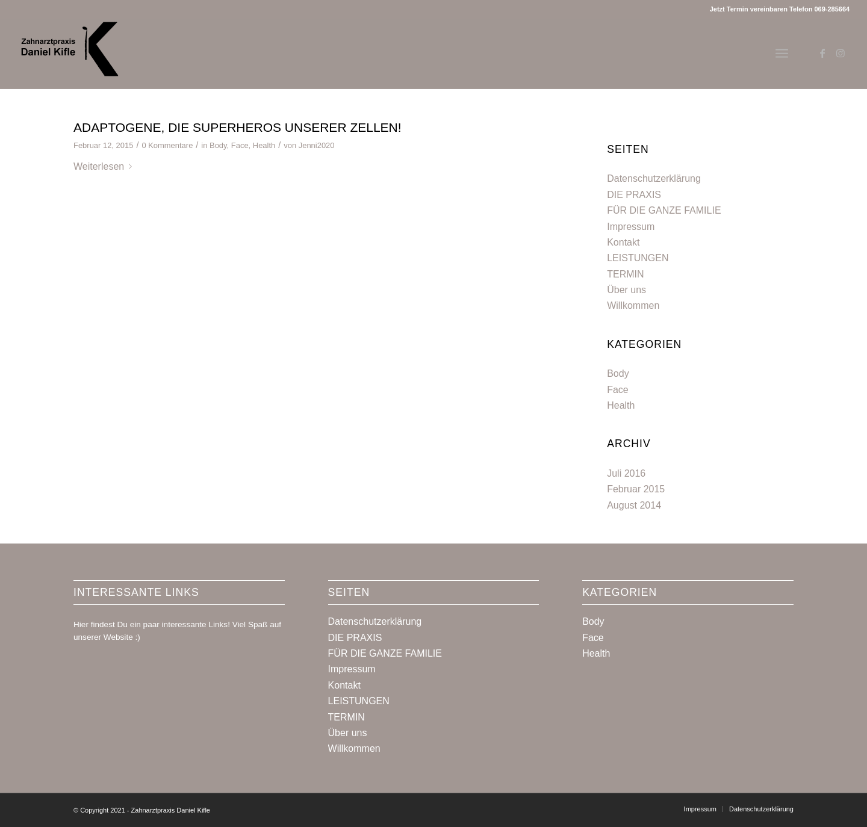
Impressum (630, 226)
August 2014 (634, 505)
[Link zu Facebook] (822, 53)
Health (264, 145)
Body (218, 145)
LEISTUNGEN (637, 258)
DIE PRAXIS (634, 195)
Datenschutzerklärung (654, 178)
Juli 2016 (626, 473)
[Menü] (781, 54)
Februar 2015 (636, 489)
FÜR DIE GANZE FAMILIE (664, 210)
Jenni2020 (317, 145)
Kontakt (623, 242)
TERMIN (625, 274)
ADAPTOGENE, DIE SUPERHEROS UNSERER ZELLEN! (237, 127)
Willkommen (633, 305)
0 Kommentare (167, 145)
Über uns (626, 290)
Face (240, 145)
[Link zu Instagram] (840, 53)
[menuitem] (700, 809)
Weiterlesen (105, 166)
